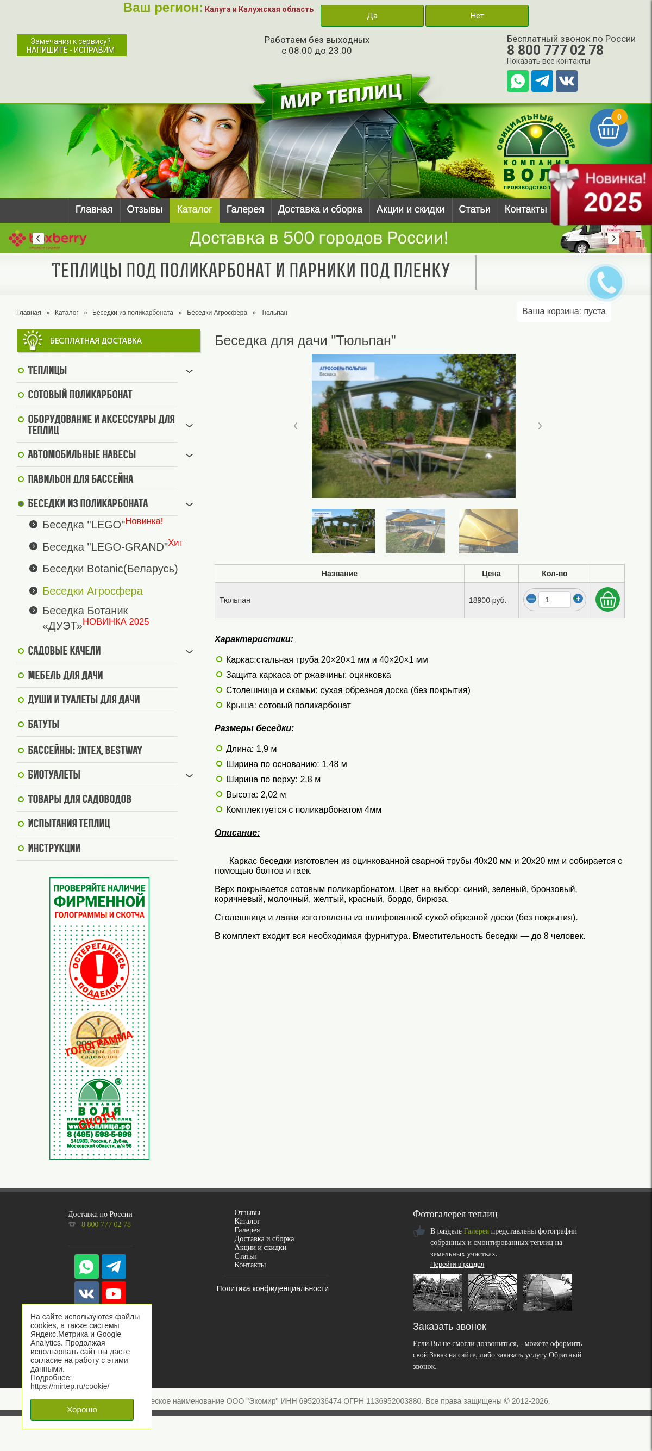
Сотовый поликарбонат (80, 395)
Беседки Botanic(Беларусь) (110, 569)
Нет (477, 16)
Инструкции (54, 849)
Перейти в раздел (457, 1264)
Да (372, 16)
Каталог (194, 209)
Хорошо (82, 1409)
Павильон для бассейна (80, 480)
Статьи (475, 209)
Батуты (43, 725)
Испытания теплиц (69, 824)
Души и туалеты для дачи (84, 700)
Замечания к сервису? (71, 45)
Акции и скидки (411, 209)
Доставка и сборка (320, 209)
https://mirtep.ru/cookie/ (70, 1386)
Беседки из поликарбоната (132, 312)
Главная (94, 209)
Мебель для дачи (65, 676)
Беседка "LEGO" (83, 525)
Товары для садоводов (79, 800)
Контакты (526, 209)
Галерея (245, 209)
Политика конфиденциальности (273, 1288)
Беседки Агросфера (217, 312)
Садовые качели (64, 651)
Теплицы (47, 371)
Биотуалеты (54, 775)
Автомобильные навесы (82, 455)
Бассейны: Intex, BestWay (85, 751)
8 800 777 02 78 (555, 50)
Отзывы (145, 209)
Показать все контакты (548, 61)
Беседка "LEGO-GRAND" (105, 546)
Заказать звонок (449, 1326)
